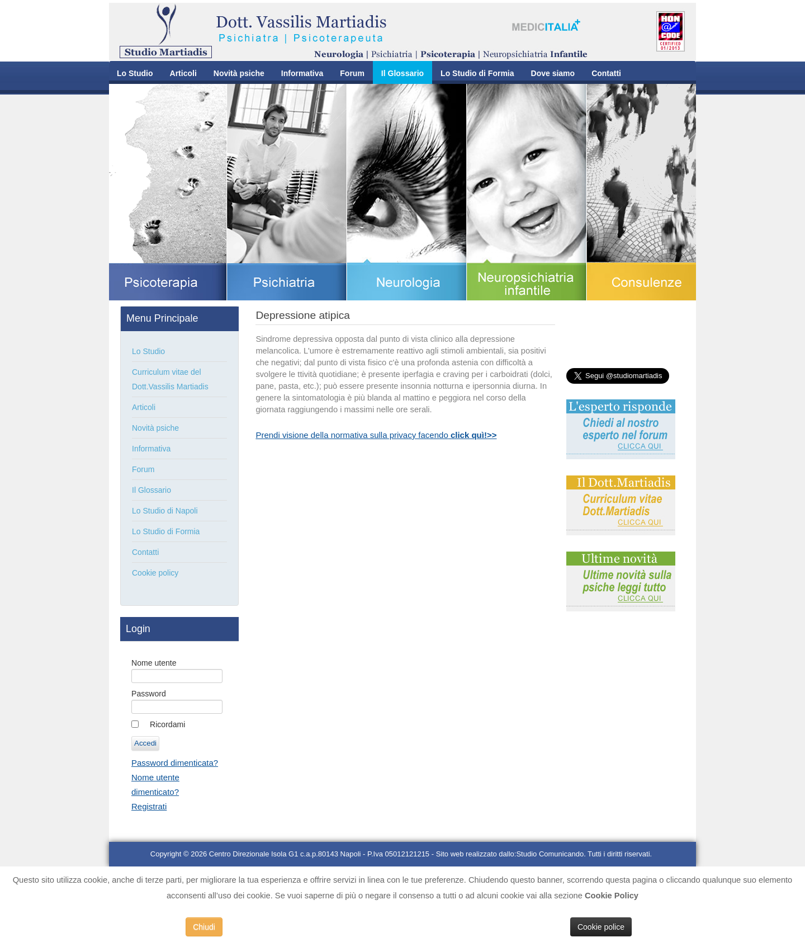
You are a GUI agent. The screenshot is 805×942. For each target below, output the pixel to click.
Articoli (183, 73)
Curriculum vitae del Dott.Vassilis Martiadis (170, 379)
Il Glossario (402, 73)
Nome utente (154, 662)
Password (148, 693)
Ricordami (167, 724)
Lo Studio (135, 73)
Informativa (302, 73)
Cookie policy (155, 572)
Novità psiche (239, 73)
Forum (352, 73)
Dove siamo (553, 73)
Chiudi (204, 926)
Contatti (606, 73)
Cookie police (600, 926)
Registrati (149, 806)
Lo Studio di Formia (477, 73)
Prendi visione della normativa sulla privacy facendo (375, 435)
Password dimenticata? (174, 762)
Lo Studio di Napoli (165, 510)
